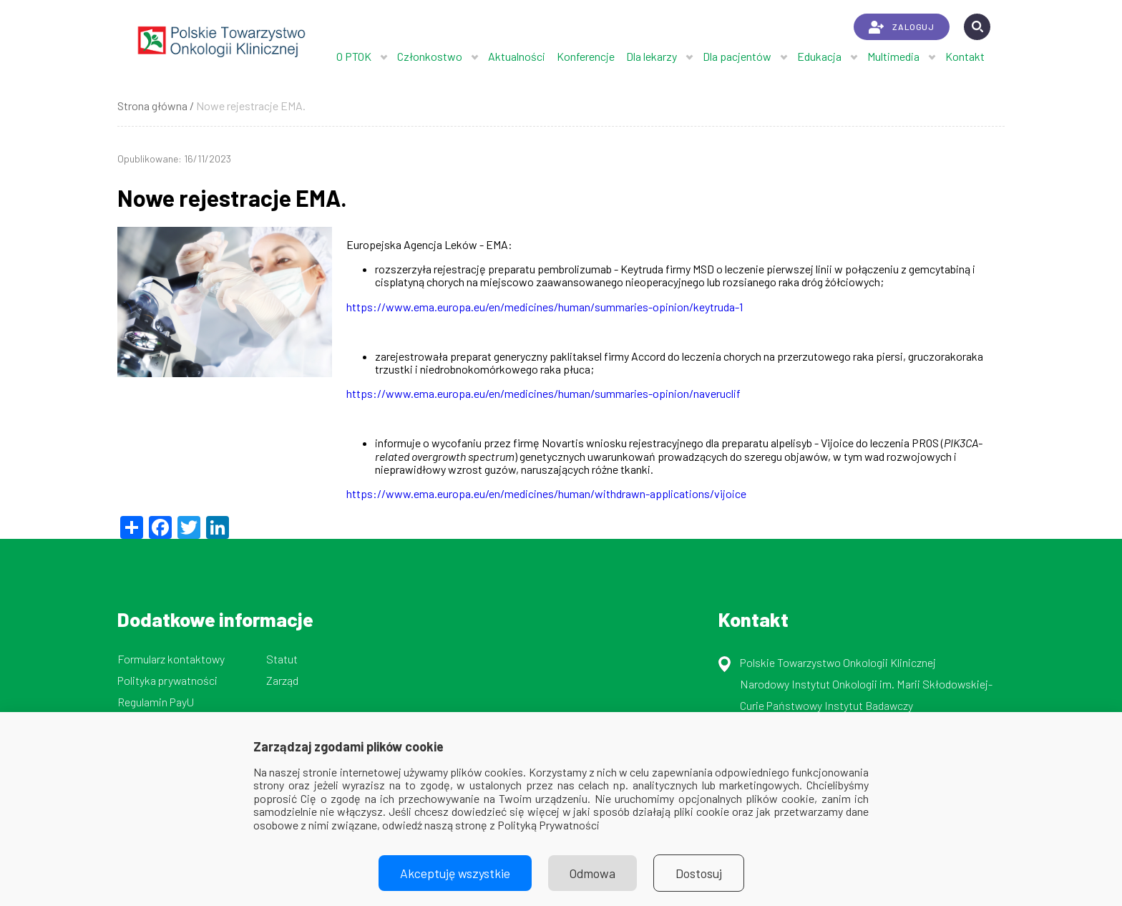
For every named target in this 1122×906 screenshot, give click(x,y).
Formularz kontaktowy (171, 659)
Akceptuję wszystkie (455, 873)
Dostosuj (698, 873)
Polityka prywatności (167, 680)
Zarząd (282, 680)
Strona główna (152, 105)
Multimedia (893, 56)
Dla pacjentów (737, 56)
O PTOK (353, 56)
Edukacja (819, 56)
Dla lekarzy (651, 56)
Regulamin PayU (155, 701)
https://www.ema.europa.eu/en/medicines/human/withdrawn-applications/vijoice (546, 493)
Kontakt (965, 56)
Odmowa (592, 873)
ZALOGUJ (901, 27)
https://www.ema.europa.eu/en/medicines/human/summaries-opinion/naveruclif (543, 393)
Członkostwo (429, 56)
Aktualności (516, 56)
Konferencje (586, 56)
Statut (282, 659)
